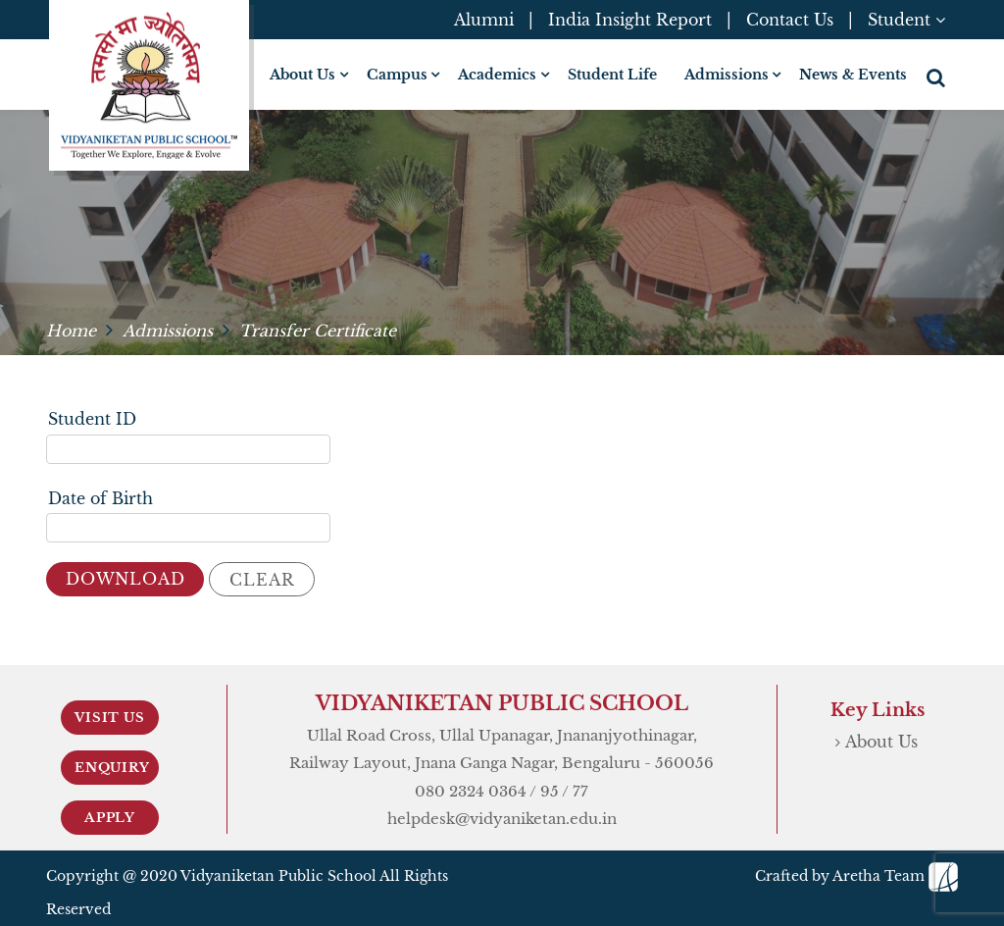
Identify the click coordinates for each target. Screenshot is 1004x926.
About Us (881, 741)
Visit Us (109, 717)
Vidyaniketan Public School (278, 876)
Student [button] (906, 19)
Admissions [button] (726, 74)
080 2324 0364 (471, 791)
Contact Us (789, 19)
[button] (938, 77)
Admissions (168, 330)
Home (71, 330)
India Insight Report (630, 19)
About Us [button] (302, 74)
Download (125, 579)
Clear (261, 580)
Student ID (92, 419)
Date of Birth (100, 498)
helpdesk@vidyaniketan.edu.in (502, 818)
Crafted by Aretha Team (856, 876)
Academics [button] (497, 74)
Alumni (484, 19)
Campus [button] (397, 74)
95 (549, 791)
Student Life (612, 74)
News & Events (853, 74)
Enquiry (112, 767)
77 (580, 791)
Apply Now (109, 822)
